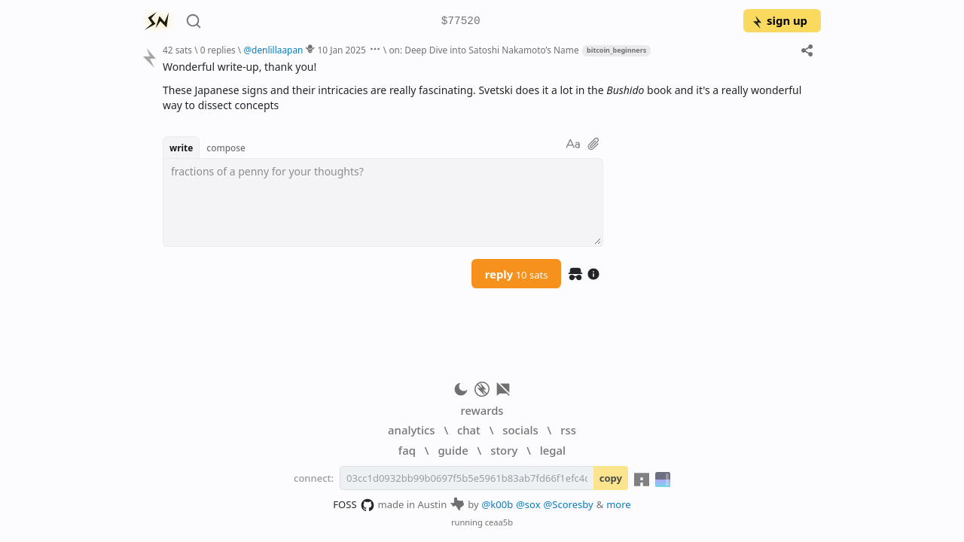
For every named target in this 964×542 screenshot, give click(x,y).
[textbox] (383, 202)
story (503, 450)
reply (516, 274)
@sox (528, 504)
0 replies (218, 50)
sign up (779, 20)
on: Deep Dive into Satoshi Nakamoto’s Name (483, 50)
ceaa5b (499, 522)
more (618, 504)
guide (453, 450)
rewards (481, 410)
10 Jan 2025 (342, 50)
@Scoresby (568, 504)
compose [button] (226, 148)
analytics (411, 429)
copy (610, 478)
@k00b (498, 504)
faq (407, 450)
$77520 (460, 21)
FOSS (353, 505)
